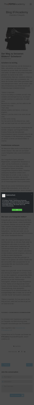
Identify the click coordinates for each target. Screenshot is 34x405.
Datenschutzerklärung (12, 198)
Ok (17, 209)
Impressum (4, 198)
